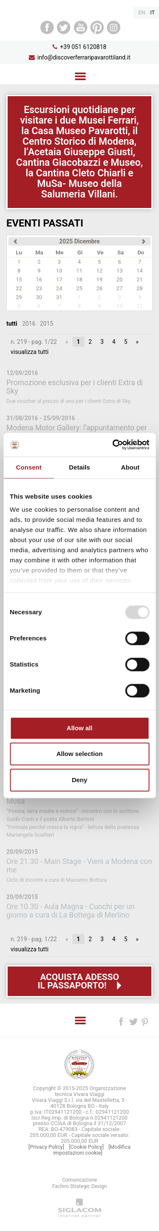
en (141, 12)
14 (140, 270)
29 (19, 297)
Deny (79, 779)
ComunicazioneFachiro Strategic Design (79, 1183)
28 (140, 288)
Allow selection (79, 753)
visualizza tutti (29, 351)
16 (39, 279)
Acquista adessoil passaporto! (78, 981)
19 (99, 279)
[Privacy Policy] (46, 1147)
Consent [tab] (29, 467)
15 (19, 279)
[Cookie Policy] (86, 1147)
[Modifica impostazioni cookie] (92, 1150)
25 (79, 288)
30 (39, 297)
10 (59, 270)
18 (79, 279)
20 (120, 279)
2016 (28, 323)
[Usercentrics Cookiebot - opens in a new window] (113, 444)
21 (140, 279)
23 (39, 288)
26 (99, 288)
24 (59, 288)
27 (120, 288)
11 (79, 270)
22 (19, 288)
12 (99, 270)
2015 (46, 323)
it (152, 12)
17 (59, 279)
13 (120, 270)
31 (59, 297)
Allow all (79, 728)
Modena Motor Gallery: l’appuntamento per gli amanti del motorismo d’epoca (76, 432)
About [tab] (130, 467)
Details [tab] (79, 467)
